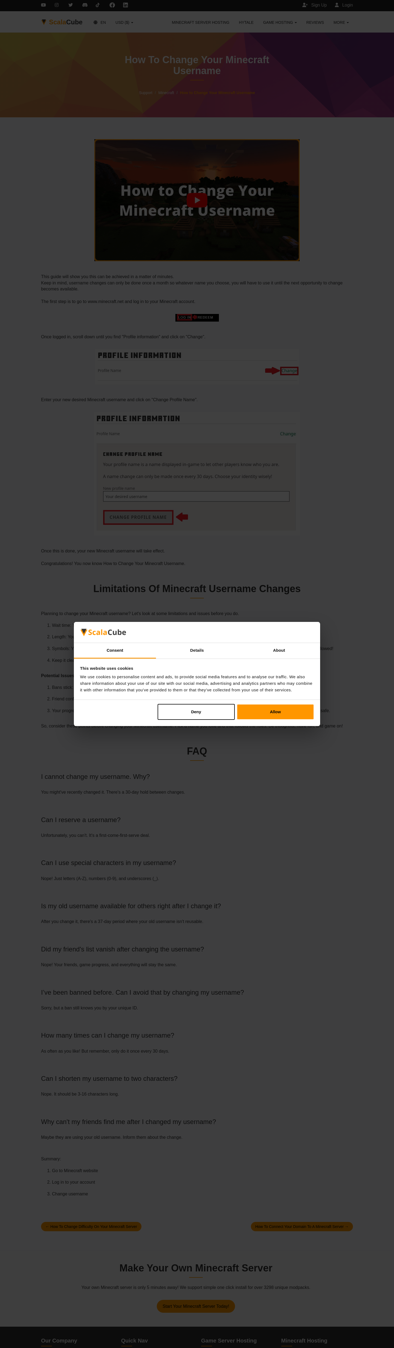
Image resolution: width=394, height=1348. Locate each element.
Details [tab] (197, 650)
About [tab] (279, 650)
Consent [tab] (115, 650)
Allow (275, 711)
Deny (196, 711)
